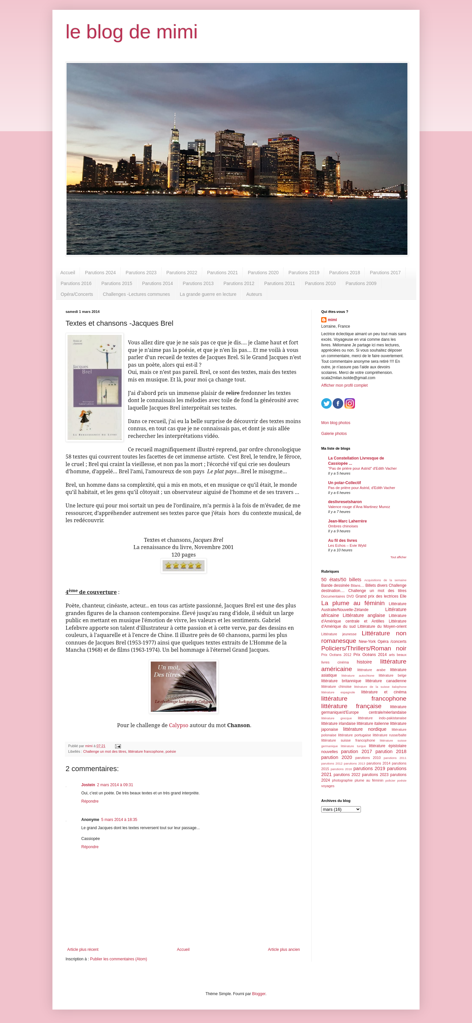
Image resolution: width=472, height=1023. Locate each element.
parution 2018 (391, 751)
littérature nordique (364, 729)
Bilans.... (357, 585)
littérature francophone (146, 751)
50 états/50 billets (341, 579)
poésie (171, 751)
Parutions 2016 (76, 283)
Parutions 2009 (360, 283)
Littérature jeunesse (339, 634)
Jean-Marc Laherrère (347, 521)
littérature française (351, 706)
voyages (327, 786)
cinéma (343, 662)
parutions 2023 (375, 774)
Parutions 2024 (100, 272)
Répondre (90, 801)
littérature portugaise (354, 735)
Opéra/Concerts (77, 294)
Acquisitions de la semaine (385, 580)
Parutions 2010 (320, 283)
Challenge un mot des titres (104, 751)
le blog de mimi (132, 32)
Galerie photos (334, 433)
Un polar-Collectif (344, 483)
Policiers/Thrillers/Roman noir (363, 648)
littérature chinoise (336, 686)
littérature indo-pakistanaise (382, 718)
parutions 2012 (332, 763)
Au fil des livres (342, 540)
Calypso (178, 725)
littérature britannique (341, 681)
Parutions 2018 (344, 272)
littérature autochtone (358, 675)
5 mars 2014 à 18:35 (119, 819)
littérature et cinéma (383, 692)
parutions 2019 (369, 768)
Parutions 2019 (303, 272)
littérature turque (353, 746)
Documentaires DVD (337, 596)
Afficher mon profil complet (344, 385)
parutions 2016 (341, 769)
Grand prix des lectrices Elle (381, 596)
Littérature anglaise (364, 615)
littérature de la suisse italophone (380, 686)
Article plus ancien (284, 949)
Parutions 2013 (198, 283)
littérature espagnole (338, 692)
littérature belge (392, 675)
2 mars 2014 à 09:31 (115, 785)
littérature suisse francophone (348, 740)
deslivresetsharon (345, 502)
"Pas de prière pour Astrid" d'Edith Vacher (362, 468)
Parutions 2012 (239, 283)
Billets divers (376, 585)
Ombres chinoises (343, 526)
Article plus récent (82, 949)
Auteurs (254, 294)
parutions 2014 (378, 763)
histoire (364, 662)
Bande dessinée (335, 585)
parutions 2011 (395, 758)
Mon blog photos (335, 422)
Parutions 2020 (263, 272)
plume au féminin (369, 780)
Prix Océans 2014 (370, 654)
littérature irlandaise (338, 723)
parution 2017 (356, 751)
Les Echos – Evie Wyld (347, 545)
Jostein (88, 785)
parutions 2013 (354, 763)
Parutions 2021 (222, 272)
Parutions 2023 (141, 272)
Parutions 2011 (279, 283)
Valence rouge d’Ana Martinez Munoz (359, 507)
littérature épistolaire (387, 746)
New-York (367, 641)
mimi (332, 319)
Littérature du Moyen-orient (382, 626)
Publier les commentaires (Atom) (118, 959)
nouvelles (329, 751)
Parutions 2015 (116, 283)
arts (392, 655)
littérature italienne (373, 723)
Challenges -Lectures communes (136, 294)
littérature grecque (336, 718)
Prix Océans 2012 (336, 655)
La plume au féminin (353, 603)
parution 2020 (336, 757)
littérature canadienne (385, 681)
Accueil (67, 272)
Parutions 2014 (157, 283)
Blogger (259, 994)
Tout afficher (398, 557)
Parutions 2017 (385, 272)
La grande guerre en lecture (208, 294)
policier (390, 780)
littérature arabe (371, 670)
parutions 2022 (347, 774)
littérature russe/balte (389, 735)
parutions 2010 (368, 758)
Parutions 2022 (182, 272)
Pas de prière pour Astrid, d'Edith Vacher (361, 488)
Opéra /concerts (392, 641)
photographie (342, 780)
